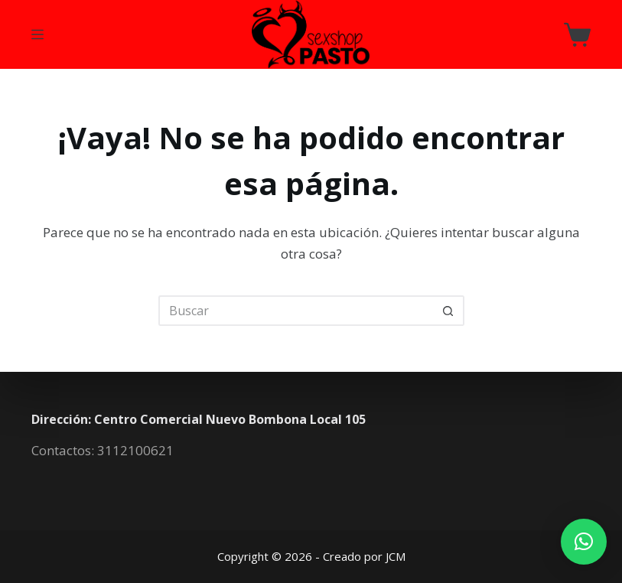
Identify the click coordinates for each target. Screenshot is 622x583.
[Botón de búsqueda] (449, 310)
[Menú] (37, 34)
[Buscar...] (296, 310)
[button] (584, 542)
